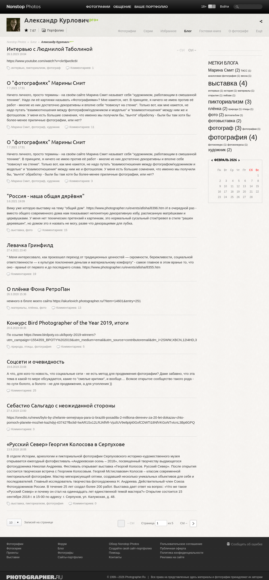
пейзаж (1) (229, 95)
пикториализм (35, 68)
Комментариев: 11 (81, 127)
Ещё (259, 31)
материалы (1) (246, 90)
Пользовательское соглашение (181, 544)
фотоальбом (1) (234, 115)
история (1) (230, 90)
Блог (187, 31)
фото (29, 230)
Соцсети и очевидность (35, 361)
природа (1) (235, 109)
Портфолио (55, 30)
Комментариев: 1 (82, 68)
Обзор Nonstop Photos (124, 544)
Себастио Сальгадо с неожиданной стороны (61, 405)
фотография (42, 346)
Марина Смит (20, 127)
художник (53, 127)
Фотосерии (14, 548)
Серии (148, 31)
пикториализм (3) (229, 102)
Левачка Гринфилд (30, 244)
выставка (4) (227, 83)
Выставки (13, 557)
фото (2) (216, 114)
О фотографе (238, 31)
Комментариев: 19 (23, 274)
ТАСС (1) (246, 70)
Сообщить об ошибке (246, 544)
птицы (28, 346)
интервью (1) (215, 90)
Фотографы (65, 552)
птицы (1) (248, 109)
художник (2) (220, 150)
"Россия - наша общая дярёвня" (45, 195)
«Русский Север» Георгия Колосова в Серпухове (66, 444)
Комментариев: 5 (72, 346)
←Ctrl (180, 50)
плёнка (33, 307)
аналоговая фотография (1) (224, 75)
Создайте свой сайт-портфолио (130, 548)
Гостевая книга (210, 31)
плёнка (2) (217, 108)
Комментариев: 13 (68, 307)
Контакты (115, 557)
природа (17, 346)
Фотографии (98, 7)
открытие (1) (215, 95)
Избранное (169, 31)
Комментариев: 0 (84, 503)
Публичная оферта (173, 548)
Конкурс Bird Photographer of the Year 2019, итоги (68, 322)
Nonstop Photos (16, 42)
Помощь (114, 552)
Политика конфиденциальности (181, 552)
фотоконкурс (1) (217, 144)
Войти (224, 6)
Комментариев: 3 (81, 181)
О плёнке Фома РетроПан (38, 288)
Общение (122, 7)
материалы (19, 307)
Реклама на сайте (172, 557)
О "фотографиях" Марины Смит (46, 82)
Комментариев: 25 (23, 390)
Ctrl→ (192, 50)
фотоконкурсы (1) (237, 144)
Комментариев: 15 (54, 230)
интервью (17, 68)
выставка (17, 230)
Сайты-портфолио (70, 557)
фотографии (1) (251, 129)
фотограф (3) (225, 128)
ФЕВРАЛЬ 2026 (225, 160)
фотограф (54, 68)
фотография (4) (232, 137)
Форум (62, 544)
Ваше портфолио (151, 7)
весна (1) (246, 75)
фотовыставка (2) (224, 121)
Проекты (12, 552)
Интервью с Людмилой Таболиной (50, 48)
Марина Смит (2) (224, 70)
